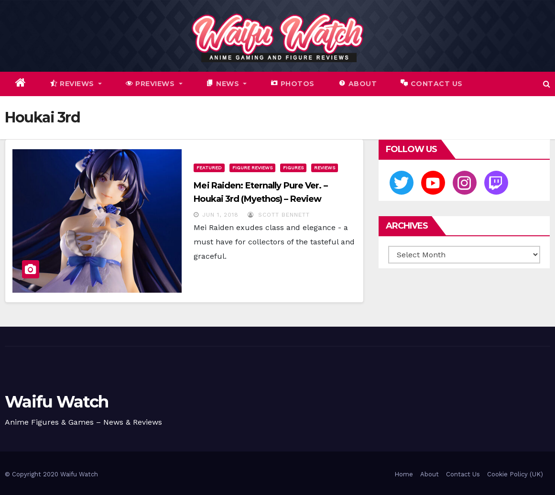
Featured (209, 167)
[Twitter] (401, 182)
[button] (546, 83)
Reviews (324, 167)
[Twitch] (496, 182)
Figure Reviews (252, 167)
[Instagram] (464, 182)
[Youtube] (433, 182)
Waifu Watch (56, 402)
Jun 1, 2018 (220, 214)
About (429, 474)
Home (403, 474)
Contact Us (463, 474)
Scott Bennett (279, 214)
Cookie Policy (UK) (515, 474)
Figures (293, 167)
